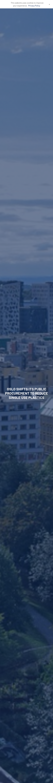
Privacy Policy (34, 5)
